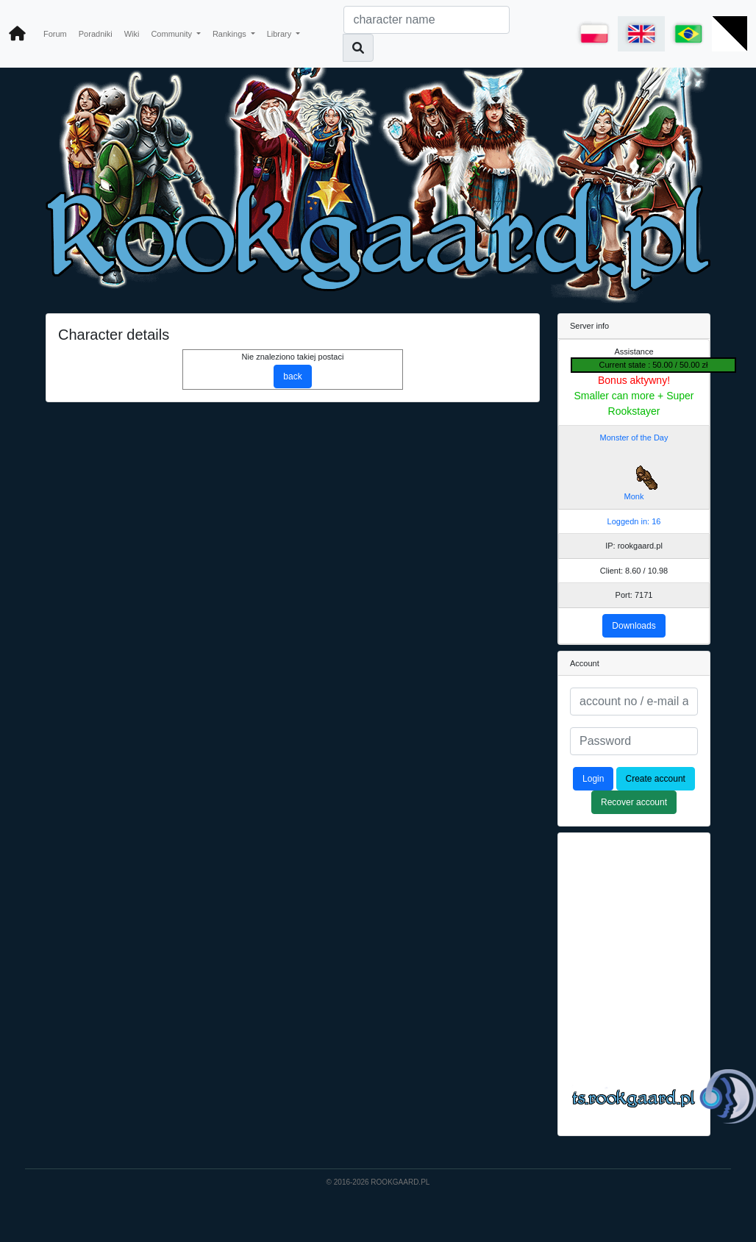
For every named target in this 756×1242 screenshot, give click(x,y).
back (292, 376)
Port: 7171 (634, 594)
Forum (55, 33)
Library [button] (280, 33)
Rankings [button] (231, 33)
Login (593, 779)
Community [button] (172, 33)
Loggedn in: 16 (634, 521)
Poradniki (96, 33)
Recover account (634, 802)
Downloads (633, 626)
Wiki (132, 33)
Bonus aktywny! (634, 380)
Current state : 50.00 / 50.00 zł (653, 364)
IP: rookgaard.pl (634, 545)
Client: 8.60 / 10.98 (634, 570)
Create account (655, 779)
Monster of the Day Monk (634, 467)
